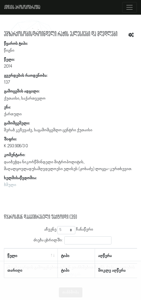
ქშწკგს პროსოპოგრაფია (22, 7)
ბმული (10, 185)
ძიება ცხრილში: (72, 240)
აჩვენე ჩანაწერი (68, 230)
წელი (12, 256)
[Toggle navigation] (129, 7)
